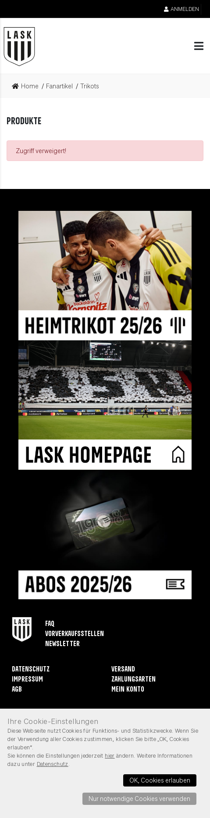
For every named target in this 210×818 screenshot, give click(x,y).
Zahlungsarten (133, 679)
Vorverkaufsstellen (74, 634)
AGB (17, 689)
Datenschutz (31, 669)
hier (110, 755)
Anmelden (181, 9)
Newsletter (62, 644)
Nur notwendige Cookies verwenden (139, 798)
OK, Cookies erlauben (159, 780)
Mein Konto (127, 689)
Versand (123, 669)
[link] (28, 86)
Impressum (27, 679)
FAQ (49, 624)
